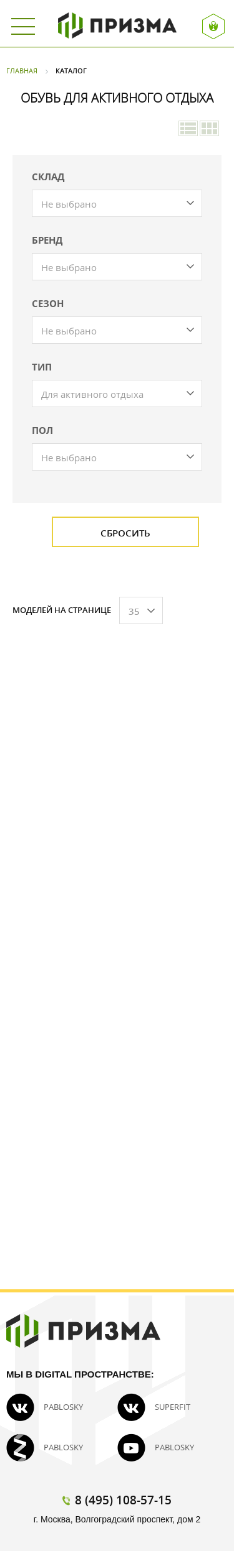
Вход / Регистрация (213, 26)
